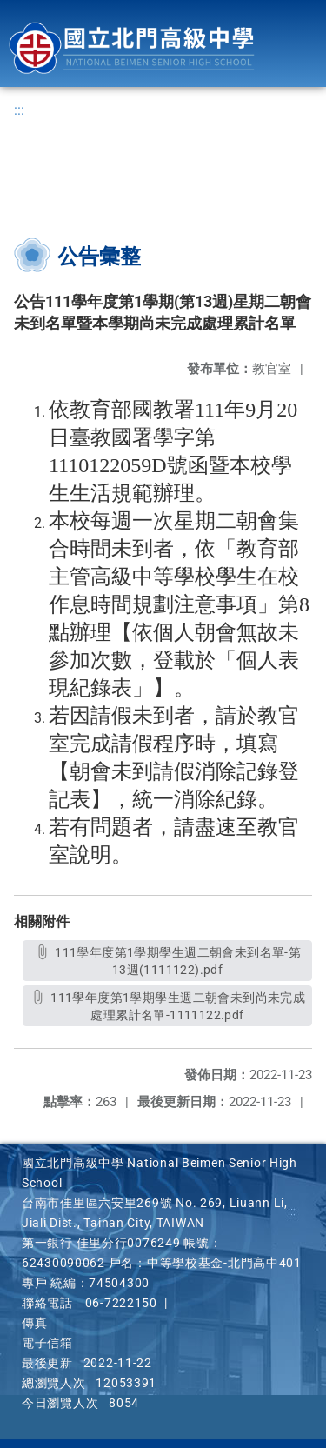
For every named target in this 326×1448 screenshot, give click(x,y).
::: (19, 110)
